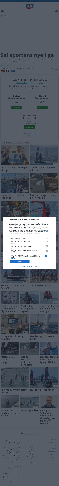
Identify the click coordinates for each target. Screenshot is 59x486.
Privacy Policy (37, 266)
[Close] (53, 219)
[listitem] (29, 238)
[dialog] (29, 243)
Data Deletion (22, 266)
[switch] (46, 241)
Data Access (29, 266)
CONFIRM (19, 261)
